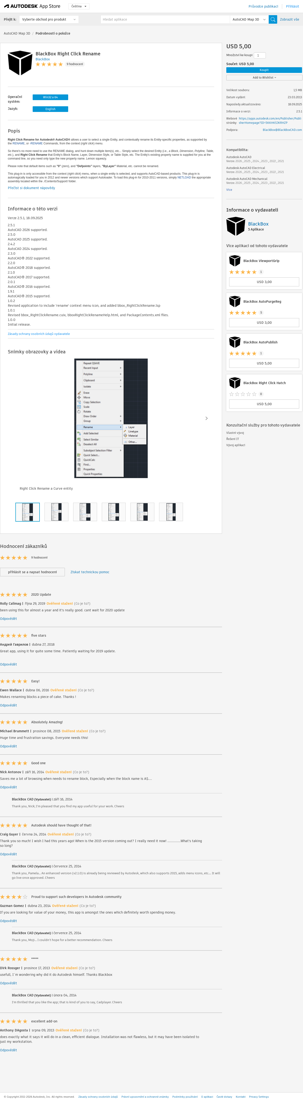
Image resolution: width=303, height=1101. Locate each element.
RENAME (19, 143)
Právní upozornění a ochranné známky (145, 1097)
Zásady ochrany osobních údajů (98, 1097)
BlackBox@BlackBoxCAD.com (282, 130)
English (50, 109)
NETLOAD (184, 177)
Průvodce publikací (263, 6)
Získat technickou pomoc (90, 572)
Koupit (264, 70)
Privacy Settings (259, 1097)
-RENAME (36, 143)
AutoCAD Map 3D (17, 33)
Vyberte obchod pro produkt (44, 19)
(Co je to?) (82, 603)
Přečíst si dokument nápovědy (31, 188)
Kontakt (240, 1097)
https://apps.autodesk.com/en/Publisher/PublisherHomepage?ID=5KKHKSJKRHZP (270, 120)
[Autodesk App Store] (32, 6)
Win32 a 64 (50, 97)
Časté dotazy (224, 1097)
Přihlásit (292, 6)
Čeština (78, 6)
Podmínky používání (185, 1097)
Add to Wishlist (264, 77)
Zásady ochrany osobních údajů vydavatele (39, 334)
